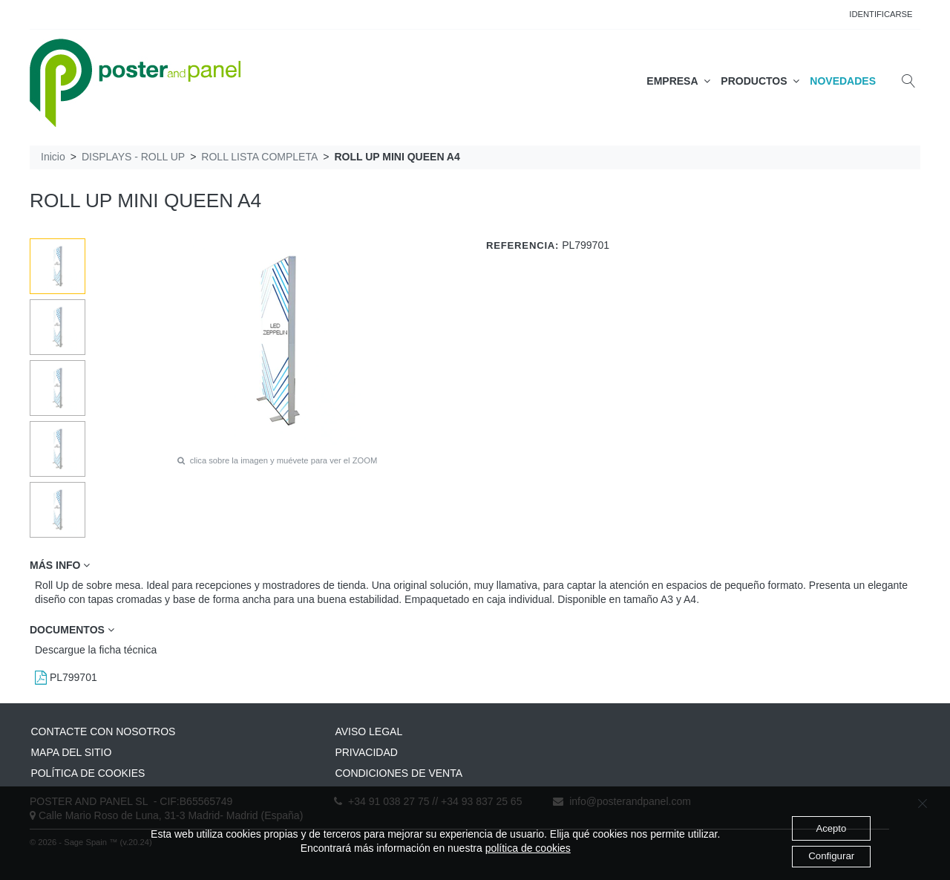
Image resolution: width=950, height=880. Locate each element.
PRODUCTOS (760, 81)
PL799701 (66, 677)
